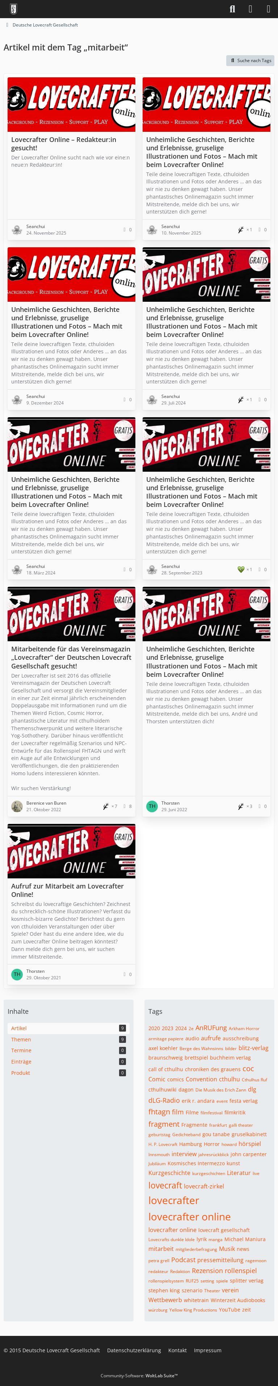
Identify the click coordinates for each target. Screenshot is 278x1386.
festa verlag (243, 1100)
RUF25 (192, 1281)
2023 (167, 1028)
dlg (252, 1089)
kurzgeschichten (208, 1173)
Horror (212, 1144)
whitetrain (196, 1300)
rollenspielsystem (166, 1281)
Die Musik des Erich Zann (220, 1090)
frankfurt (218, 1125)
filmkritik (234, 1112)
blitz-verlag (254, 1048)
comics (175, 1079)
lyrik (202, 1239)
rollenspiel (241, 1270)
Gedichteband (186, 1134)
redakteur (158, 1271)
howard (229, 1144)
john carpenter (249, 1154)
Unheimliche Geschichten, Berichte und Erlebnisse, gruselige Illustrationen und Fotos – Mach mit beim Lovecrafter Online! (201, 152)
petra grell (158, 1260)
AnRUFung (211, 1027)
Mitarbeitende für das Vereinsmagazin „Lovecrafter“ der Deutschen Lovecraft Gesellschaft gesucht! (71, 657)
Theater (212, 1291)
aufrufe (211, 1038)
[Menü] (268, 9)
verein (230, 1290)
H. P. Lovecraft (162, 1144)
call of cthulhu (165, 1069)
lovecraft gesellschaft (224, 1230)
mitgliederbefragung (196, 1249)
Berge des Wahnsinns (201, 1048)
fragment (164, 1124)
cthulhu (229, 1079)
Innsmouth (159, 1154)
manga (215, 1239)
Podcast (183, 1259)
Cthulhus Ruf (254, 1080)
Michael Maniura (245, 1239)
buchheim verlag (230, 1057)
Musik (227, 1249)
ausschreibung (241, 1038)
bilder (231, 1048)
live (256, 1173)
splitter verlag (247, 1280)
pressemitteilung (220, 1260)
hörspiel (250, 1144)
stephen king (164, 1290)
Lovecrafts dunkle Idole (171, 1239)
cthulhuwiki (162, 1089)
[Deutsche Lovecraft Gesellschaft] (13, 9)
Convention (201, 1079)
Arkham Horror (244, 1028)
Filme (192, 1112)
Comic (156, 1079)
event (222, 1101)
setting (207, 1281)
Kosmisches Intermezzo (196, 1163)
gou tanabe (216, 1134)
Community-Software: (139, 1376)
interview (184, 1154)
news (243, 1248)
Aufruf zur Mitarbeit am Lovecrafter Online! (67, 890)
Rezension (207, 1270)
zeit (246, 1309)
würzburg (158, 1310)
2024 (181, 1028)
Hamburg (190, 1144)
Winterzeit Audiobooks (238, 1300)
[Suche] (232, 9)
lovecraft (165, 1185)
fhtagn (159, 1112)
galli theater (241, 1125)
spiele (222, 1281)
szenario (192, 1290)
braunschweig (165, 1057)
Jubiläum (157, 1164)
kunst (233, 1163)
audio (192, 1038)
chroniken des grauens (213, 1069)
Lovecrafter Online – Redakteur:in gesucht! (63, 143)
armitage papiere (166, 1039)
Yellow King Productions (193, 1310)
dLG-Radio (164, 1100)
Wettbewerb (165, 1300)
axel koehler (163, 1048)
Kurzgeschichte (169, 1173)
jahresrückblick (213, 1154)
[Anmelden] (250, 9)
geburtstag (159, 1134)
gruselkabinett (249, 1134)
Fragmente (194, 1124)
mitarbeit (161, 1249)
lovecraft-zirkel (204, 1186)
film (178, 1111)
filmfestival (212, 1113)
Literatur (239, 1173)
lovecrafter (173, 1200)
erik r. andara (198, 1100)
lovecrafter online (189, 1216)
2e (191, 1028)
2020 (154, 1028)
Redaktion (180, 1271)
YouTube (229, 1309)
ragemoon (255, 1260)
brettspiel (196, 1057)
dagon (186, 1089)
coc (248, 1068)
